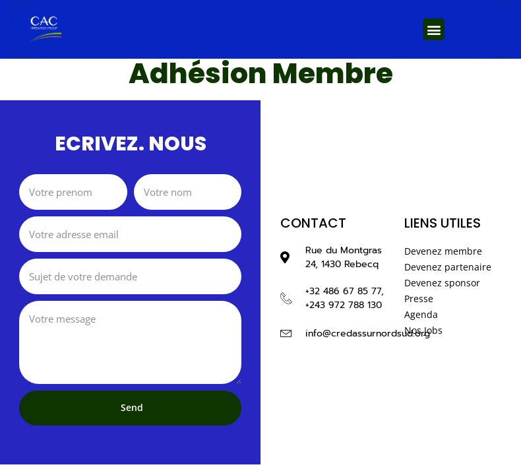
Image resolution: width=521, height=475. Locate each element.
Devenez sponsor (442, 282)
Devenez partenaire (447, 267)
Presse (418, 298)
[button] (433, 29)
